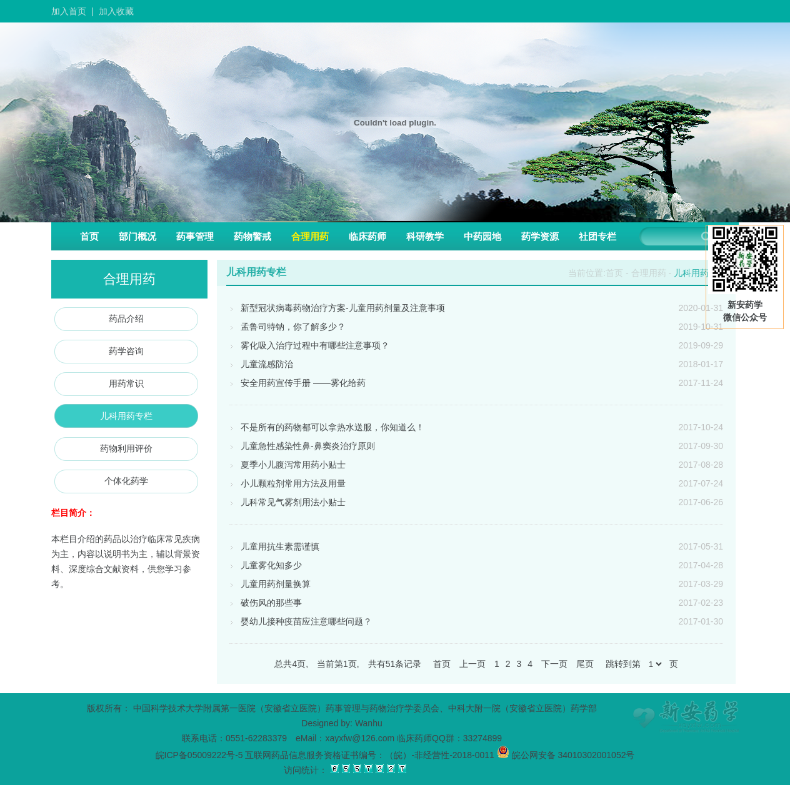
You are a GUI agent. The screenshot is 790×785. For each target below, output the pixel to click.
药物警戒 (252, 236)
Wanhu (368, 723)
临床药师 (367, 236)
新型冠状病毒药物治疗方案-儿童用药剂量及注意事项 (337, 308)
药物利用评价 (126, 448)
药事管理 (195, 236)
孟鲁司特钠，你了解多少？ (287, 327)
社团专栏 (597, 236)
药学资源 (540, 236)
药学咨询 (126, 351)
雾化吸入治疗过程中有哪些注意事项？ (309, 345)
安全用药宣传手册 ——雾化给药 (297, 383)
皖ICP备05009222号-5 (199, 755)
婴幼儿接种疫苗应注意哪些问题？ (300, 621)
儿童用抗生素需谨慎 (274, 546)
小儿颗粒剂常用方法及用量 (287, 483)
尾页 (585, 664)
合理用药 (310, 236)
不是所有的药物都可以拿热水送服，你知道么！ (326, 427)
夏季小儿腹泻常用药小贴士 (287, 465)
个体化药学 (126, 481)
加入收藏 (116, 11)
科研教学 (425, 236)
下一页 (554, 664)
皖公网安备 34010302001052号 (566, 755)
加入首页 (68, 11)
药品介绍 (126, 318)
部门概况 (137, 236)
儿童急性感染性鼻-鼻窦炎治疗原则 (302, 446)
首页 (89, 236)
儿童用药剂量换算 (270, 584)
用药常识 (126, 383)
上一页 (472, 664)
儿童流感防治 (261, 364)
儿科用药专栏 (126, 416)
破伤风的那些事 (265, 603)
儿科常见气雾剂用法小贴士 (287, 502)
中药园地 (482, 236)
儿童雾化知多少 (265, 565)
